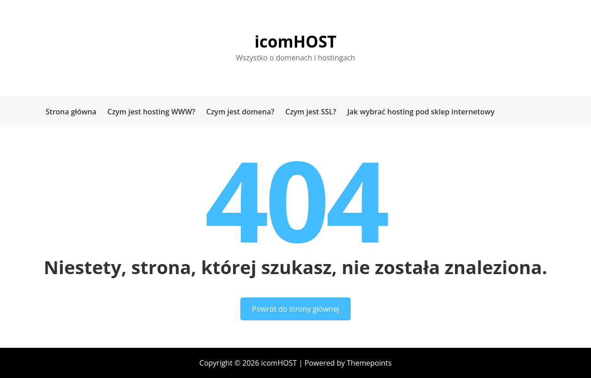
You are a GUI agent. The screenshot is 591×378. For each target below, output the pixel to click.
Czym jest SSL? (310, 112)
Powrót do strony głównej (295, 309)
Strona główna (71, 112)
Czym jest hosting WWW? (151, 112)
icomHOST (295, 41)
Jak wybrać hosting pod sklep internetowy (421, 112)
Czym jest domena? (240, 112)
